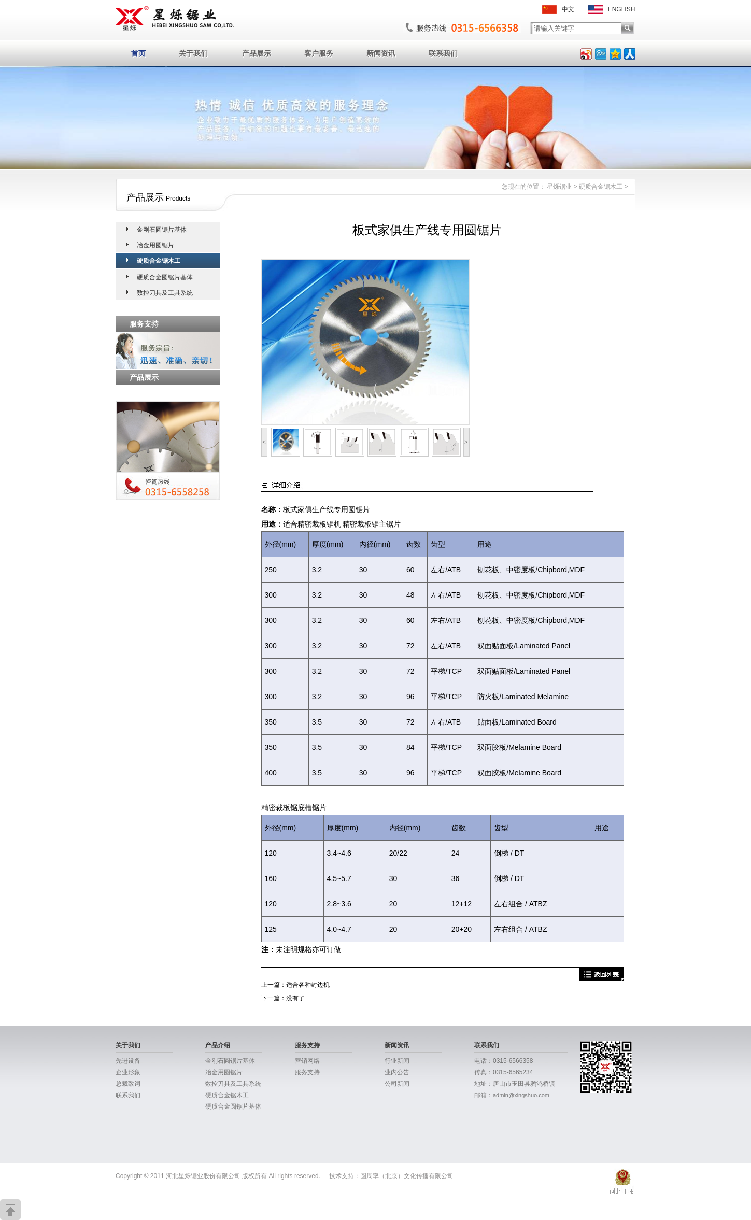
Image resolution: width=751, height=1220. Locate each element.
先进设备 (128, 1061)
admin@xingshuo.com (521, 1095)
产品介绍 (217, 1045)
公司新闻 (397, 1083)
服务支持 (307, 1045)
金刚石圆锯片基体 (162, 229)
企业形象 (128, 1072)
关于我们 (193, 53)
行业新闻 (397, 1061)
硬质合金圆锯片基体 (165, 277)
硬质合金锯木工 (600, 186)
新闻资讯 (380, 53)
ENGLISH (611, 9)
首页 (138, 53)
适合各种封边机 (308, 984)
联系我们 (443, 53)
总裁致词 (128, 1083)
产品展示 (256, 53)
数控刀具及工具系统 (165, 292)
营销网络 (307, 1061)
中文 (558, 9)
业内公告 (397, 1072)
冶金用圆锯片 (155, 245)
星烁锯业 (559, 186)
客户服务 (318, 53)
